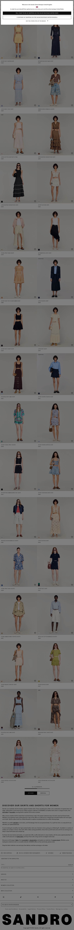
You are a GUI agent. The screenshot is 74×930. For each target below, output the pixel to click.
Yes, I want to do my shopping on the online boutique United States (37, 13)
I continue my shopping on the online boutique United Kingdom (37, 17)
